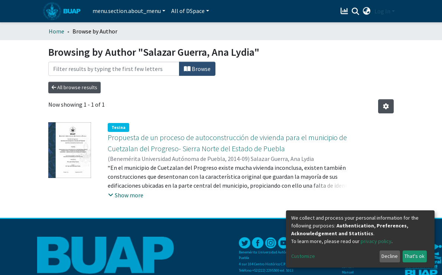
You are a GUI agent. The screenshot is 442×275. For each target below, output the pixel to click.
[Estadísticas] (345, 11)
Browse (197, 68)
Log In (382, 11)
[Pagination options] (386, 106)
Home (56, 31)
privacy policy (376, 241)
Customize (303, 256)
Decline (389, 256)
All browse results (74, 87)
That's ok (414, 256)
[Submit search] (356, 11)
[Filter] (113, 69)
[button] (367, 11)
